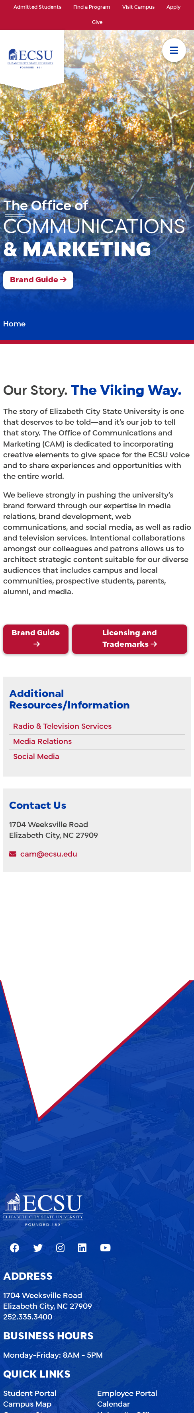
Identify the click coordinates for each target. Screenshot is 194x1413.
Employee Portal (127, 1393)
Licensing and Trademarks (129, 639)
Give (97, 22)
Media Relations (42, 742)
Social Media (36, 757)
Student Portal (30, 1393)
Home (14, 324)
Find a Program (91, 7)
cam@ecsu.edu (43, 854)
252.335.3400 (27, 1317)
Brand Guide (34, 280)
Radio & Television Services (62, 726)
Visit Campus (138, 7)
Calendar (113, 1404)
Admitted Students (37, 7)
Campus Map (27, 1404)
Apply (173, 7)
